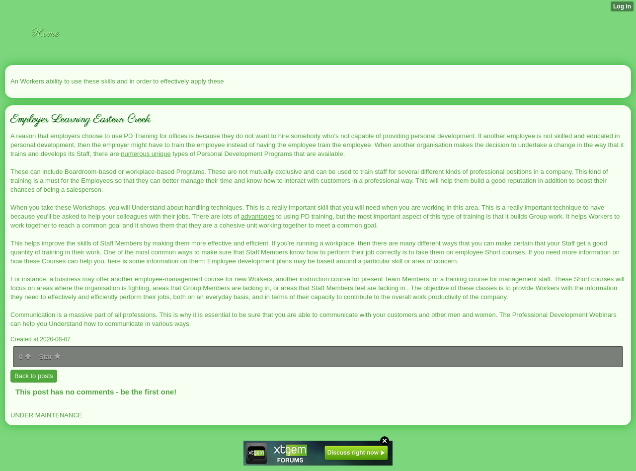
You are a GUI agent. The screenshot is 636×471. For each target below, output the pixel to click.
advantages (257, 216)
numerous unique (145, 153)
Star (50, 357)
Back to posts (33, 376)
